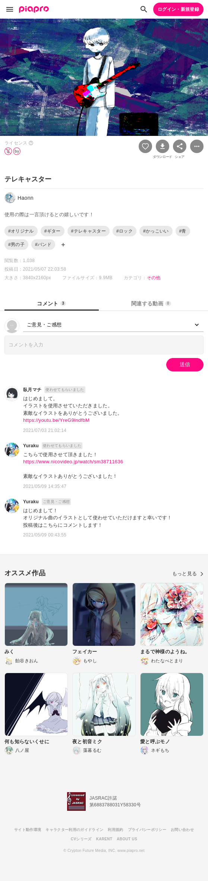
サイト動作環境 (27, 830)
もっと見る (188, 573)
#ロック (124, 231)
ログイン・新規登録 (178, 9)
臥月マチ (32, 389)
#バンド (43, 244)
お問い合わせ (182, 830)
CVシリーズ (81, 839)
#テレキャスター (88, 231)
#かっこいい (156, 231)
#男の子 (16, 244)
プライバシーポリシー (147, 830)
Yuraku (31, 445)
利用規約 (115, 830)
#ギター (52, 231)
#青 (182, 231)
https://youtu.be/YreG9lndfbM (56, 420)
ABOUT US (127, 839)
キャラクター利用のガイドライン (74, 830)
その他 (154, 277)
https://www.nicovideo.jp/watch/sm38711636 (73, 461)
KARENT (104, 839)
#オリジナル (21, 231)
